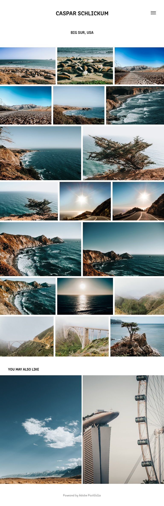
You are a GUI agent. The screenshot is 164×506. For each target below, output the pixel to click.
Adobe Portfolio (90, 495)
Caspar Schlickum (82, 13)
